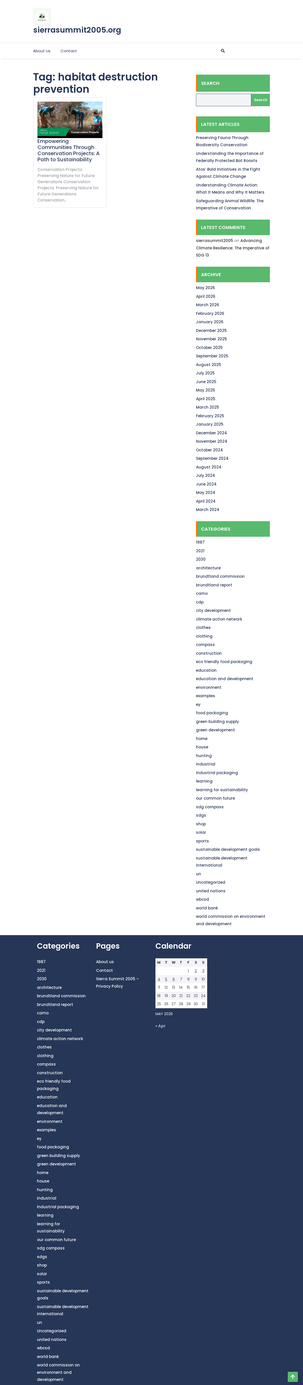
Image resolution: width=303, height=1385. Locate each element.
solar (201, 832)
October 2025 (209, 347)
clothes (203, 627)
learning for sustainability (222, 789)
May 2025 (205, 390)
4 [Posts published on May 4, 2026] (159, 979)
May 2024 (205, 492)
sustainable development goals (228, 849)
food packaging (212, 713)
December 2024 (211, 433)
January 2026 (209, 322)
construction (209, 653)
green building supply (217, 721)
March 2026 (207, 304)
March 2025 (207, 407)
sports (202, 841)
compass (205, 644)
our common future (215, 798)
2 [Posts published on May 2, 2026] (196, 970)
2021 (200, 551)
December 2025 (211, 330)
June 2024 (206, 484)
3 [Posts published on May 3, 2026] (203, 970)
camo (202, 593)
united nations (211, 891)
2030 (201, 559)
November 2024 (211, 441)
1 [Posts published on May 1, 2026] (188, 970)
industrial (205, 764)
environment (208, 687)
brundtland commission (220, 576)
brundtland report (214, 585)
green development (215, 730)
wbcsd (202, 899)
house (202, 747)
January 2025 (209, 424)
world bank (207, 908)
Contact (69, 50)
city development (213, 610)
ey (198, 704)
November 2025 (211, 339)
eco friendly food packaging (224, 661)
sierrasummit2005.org (77, 30)
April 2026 (205, 296)
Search (210, 83)
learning (204, 781)
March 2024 (207, 509)
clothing (204, 636)
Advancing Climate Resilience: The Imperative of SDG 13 (232, 248)
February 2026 (210, 313)
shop (201, 824)
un (198, 874)
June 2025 (206, 381)
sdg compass (210, 807)
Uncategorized (210, 882)
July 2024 (205, 475)
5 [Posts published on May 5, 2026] (166, 979)
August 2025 (208, 364)
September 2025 (212, 356)
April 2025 (205, 398)
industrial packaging (217, 772)
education (206, 670)
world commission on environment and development (58, 1372)
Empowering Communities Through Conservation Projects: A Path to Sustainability (68, 150)
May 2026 (205, 287)
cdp (200, 602)
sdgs (201, 815)
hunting (204, 755)
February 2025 (210, 416)
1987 (200, 542)
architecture (208, 568)
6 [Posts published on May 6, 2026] (174, 979)
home (201, 738)
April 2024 (206, 501)
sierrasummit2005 (214, 240)
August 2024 (208, 467)
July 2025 (205, 373)
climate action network (219, 619)
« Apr (160, 1026)
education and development (224, 678)
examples (205, 695)
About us (41, 50)
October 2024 (209, 450)
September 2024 (212, 458)
